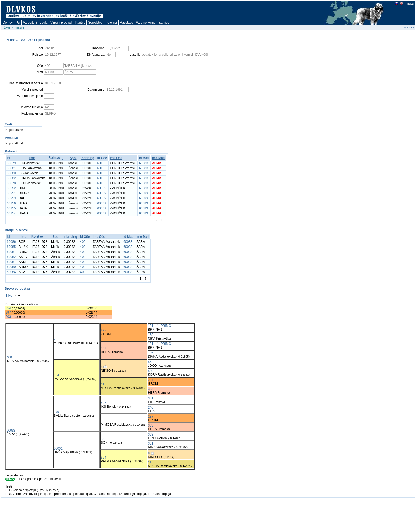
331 (150, 398)
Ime (32, 158)
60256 (11, 203)
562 (150, 362)
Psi (18, 22)
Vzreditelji (30, 22)
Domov (8, 22)
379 (56, 412)
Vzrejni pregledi (61, 22)
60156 (101, 163)
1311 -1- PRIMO (159, 326)
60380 (11, 173)
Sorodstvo (95, 22)
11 (102, 384)
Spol (73, 158)
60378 (11, 183)
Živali (7, 27)
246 (150, 407)
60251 (11, 193)
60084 (11, 272)
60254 (11, 213)
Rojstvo (54, 158)
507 (103, 403)
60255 (11, 208)
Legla (43, 22)
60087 (11, 252)
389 (103, 439)
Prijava (409, 3)
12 (102, 421)
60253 (11, 198)
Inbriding (87, 158)
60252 (11, 188)
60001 (58, 448)
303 (8, 317)
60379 (11, 163)
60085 (11, 247)
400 (82, 242)
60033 (127, 242)
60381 (11, 168)
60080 (11, 267)
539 (150, 371)
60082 (11, 257)
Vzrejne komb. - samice (152, 22)
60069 (101, 188)
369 (150, 434)
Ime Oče (116, 158)
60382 (11, 178)
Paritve (80, 22)
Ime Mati (158, 158)
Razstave (126, 22)
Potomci (111, 22)
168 (150, 335)
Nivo (9, 295)
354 (8, 308)
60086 (11, 242)
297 (8, 312)
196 (150, 353)
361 (150, 443)
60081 (11, 262)
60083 (143, 163)
